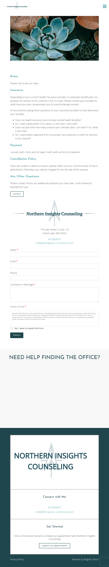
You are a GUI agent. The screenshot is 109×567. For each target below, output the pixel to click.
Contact (17, 194)
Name (14, 249)
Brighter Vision (91, 559)
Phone (13, 272)
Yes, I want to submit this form (28, 328)
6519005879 (54, 239)
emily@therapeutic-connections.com (54, 242)
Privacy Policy (17, 559)
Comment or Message (22, 284)
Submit (17, 335)
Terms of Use (18, 306)
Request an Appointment (54, 546)
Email (14, 261)
